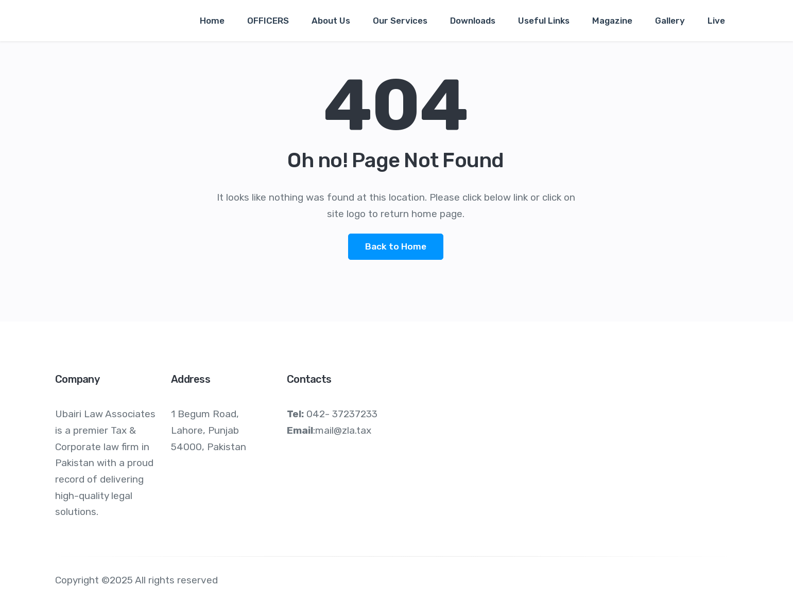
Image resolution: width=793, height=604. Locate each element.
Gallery (670, 20)
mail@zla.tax (343, 430)
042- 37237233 (341, 414)
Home (212, 20)
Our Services (400, 20)
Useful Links (544, 20)
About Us (331, 20)
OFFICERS (268, 20)
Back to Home (395, 246)
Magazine (612, 20)
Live (716, 20)
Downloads (472, 20)
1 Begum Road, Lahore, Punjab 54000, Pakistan (208, 430)
